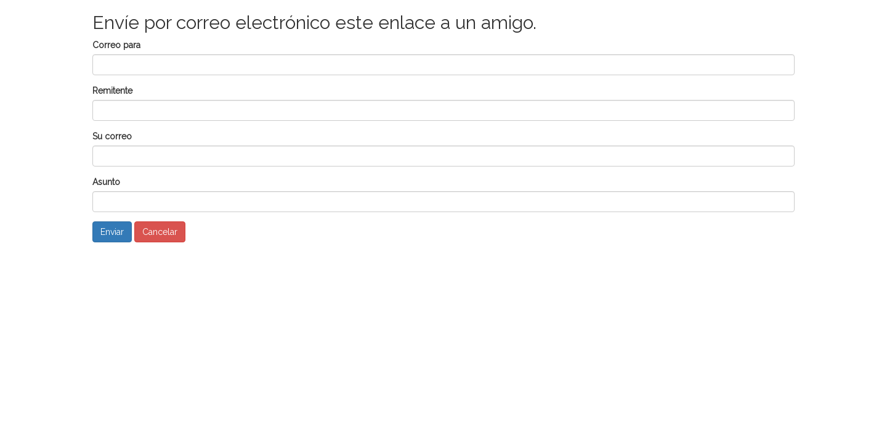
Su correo (112, 136)
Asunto (106, 182)
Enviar (112, 232)
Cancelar (159, 232)
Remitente (112, 91)
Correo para (116, 45)
